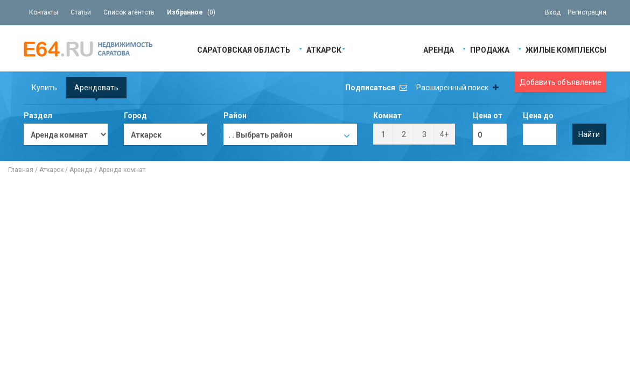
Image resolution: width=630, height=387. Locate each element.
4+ (444, 134)
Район (235, 115)
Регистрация (587, 12)
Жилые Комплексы (566, 49)
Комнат (387, 115)
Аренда (438, 49)
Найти (589, 134)
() (191, 12)
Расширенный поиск (457, 87)
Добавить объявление (560, 82)
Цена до (538, 115)
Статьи (81, 12)
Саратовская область (243, 49)
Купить (44, 87)
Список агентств (129, 12)
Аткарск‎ (323, 49)
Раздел (38, 115)
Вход (553, 12)
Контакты (43, 12)
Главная (20, 170)
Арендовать (96, 87)
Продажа (489, 49)
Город (135, 115)
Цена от (487, 115)
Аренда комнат (122, 170)
